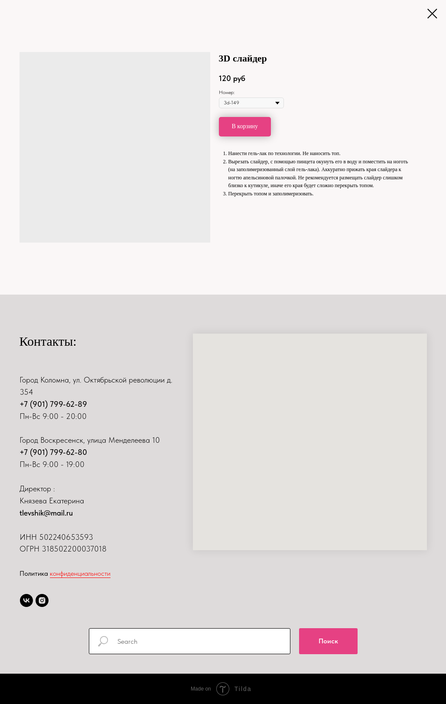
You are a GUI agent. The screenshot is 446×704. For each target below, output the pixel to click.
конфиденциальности (80, 573)
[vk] (26, 600)
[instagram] (42, 600)
